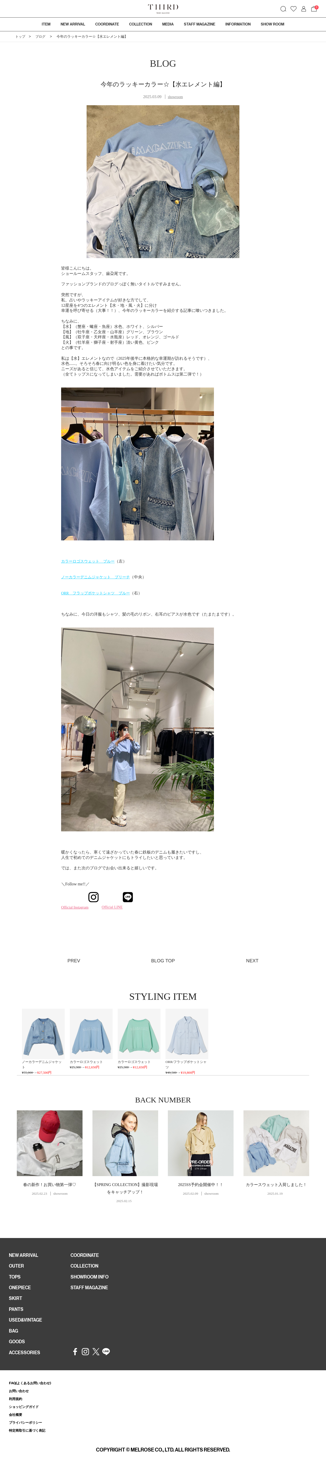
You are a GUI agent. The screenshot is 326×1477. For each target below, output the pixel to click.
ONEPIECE (21, 1290)
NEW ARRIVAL (25, 1256)
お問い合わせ (20, 1398)
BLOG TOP (163, 960)
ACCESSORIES (26, 1359)
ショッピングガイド (26, 1415)
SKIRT (16, 1302)
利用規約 (16, 1406)
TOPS (15, 1279)
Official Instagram (81, 907)
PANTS (17, 1313)
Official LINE (115, 907)
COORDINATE (86, 1256)
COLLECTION (140, 24)
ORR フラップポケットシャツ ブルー (98, 593)
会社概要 (16, 1423)
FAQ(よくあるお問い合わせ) (33, 1390)
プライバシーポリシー (28, 1431)
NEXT (252, 960)
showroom (175, 97)
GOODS (18, 1348)
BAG (14, 1336)
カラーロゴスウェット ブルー (89, 561)
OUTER (17, 1268)
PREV (74, 960)
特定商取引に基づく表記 (30, 1440)
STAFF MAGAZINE (91, 1290)
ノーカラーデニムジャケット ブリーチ (97, 577)
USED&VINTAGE (27, 1325)
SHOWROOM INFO (92, 1279)
